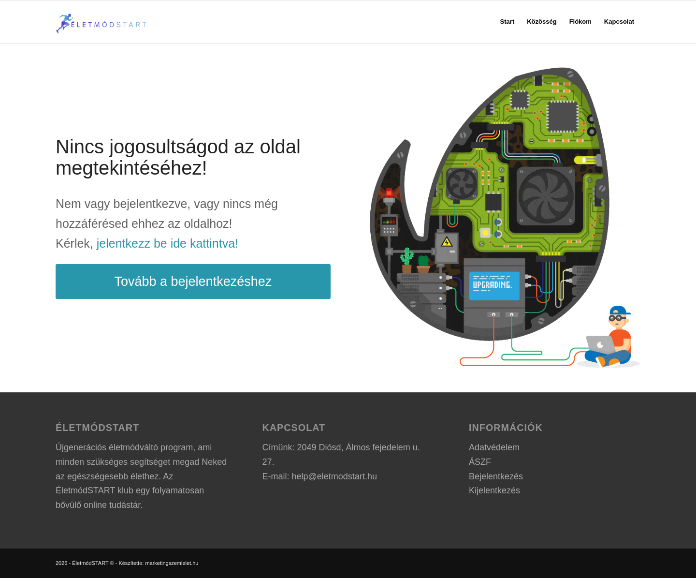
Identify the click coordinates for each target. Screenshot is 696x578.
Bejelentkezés (496, 476)
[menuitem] (507, 21)
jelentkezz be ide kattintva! (167, 243)
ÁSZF (480, 462)
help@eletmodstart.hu (334, 476)
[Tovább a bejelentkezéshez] (193, 281)
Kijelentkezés (494, 490)
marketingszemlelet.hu (171, 563)
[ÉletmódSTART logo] (102, 21)
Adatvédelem (494, 447)
